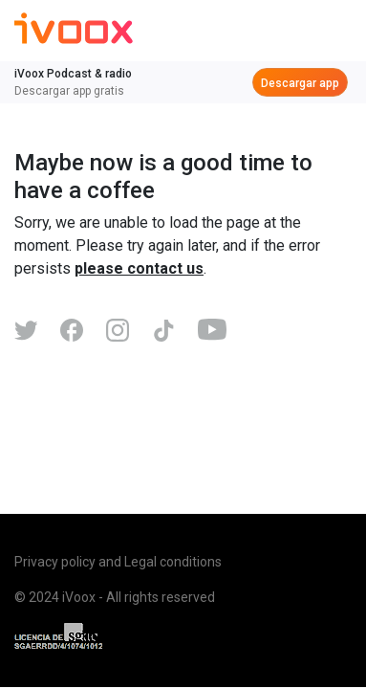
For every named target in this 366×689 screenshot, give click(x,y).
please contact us (139, 268)
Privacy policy (55, 561)
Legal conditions (173, 561)
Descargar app (300, 83)
